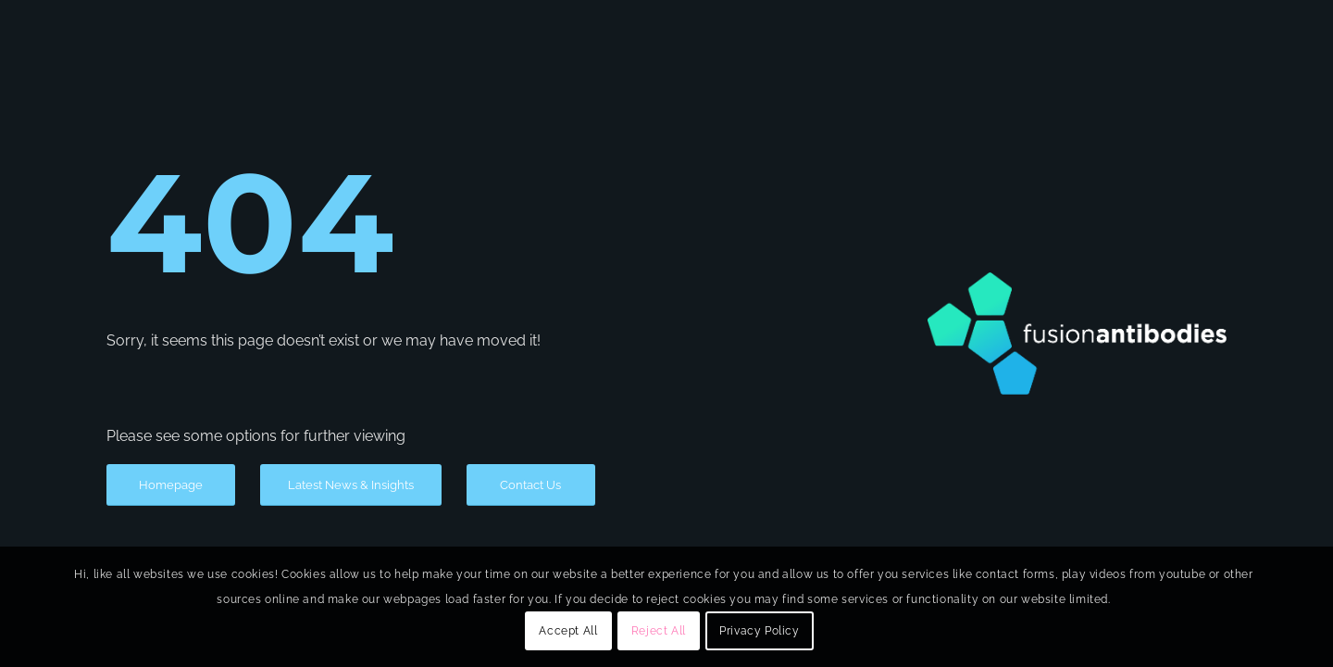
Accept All (568, 630)
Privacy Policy (759, 630)
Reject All (658, 630)
